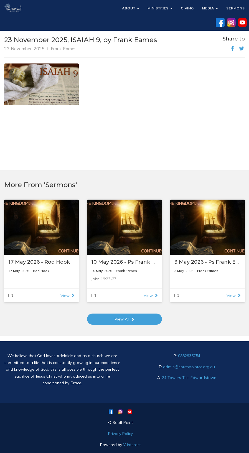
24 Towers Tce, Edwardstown (189, 377)
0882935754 (189, 355)
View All (124, 319)
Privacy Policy (120, 433)
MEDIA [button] (210, 8)
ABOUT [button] (130, 8)
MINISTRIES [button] (160, 8)
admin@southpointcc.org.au (189, 366)
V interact (132, 444)
